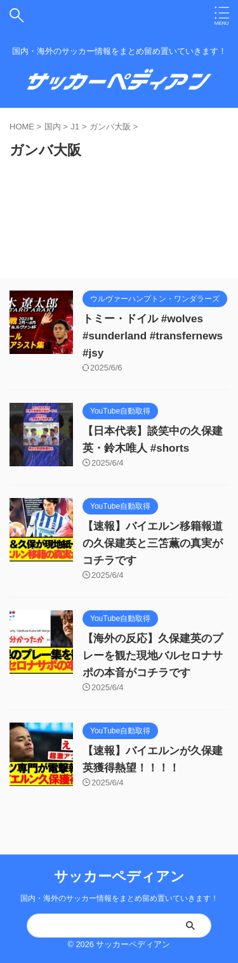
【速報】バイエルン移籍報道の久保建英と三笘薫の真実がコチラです (153, 543)
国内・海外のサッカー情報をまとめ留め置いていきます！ (119, 898)
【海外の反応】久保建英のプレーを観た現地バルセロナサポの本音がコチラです (153, 655)
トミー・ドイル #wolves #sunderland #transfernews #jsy (153, 336)
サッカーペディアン (119, 876)
